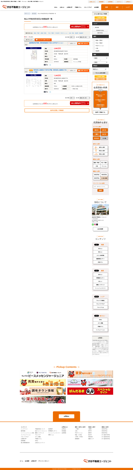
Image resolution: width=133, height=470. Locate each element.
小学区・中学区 (79, 436)
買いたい (100, 252)
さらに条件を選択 (100, 73)
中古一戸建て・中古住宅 (53, 33)
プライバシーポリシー (43, 461)
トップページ (24, 429)
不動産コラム (78, 7)
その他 (104, 138)
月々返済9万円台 (106, 438)
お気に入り (92, 1)
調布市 (96, 130)
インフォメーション (100, 330)
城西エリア (91, 438)
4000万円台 (104, 174)
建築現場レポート (100, 258)
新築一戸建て (98, 40)
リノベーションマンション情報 (27, 432)
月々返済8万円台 (106, 436)
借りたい (100, 274)
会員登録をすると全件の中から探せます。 (61, 27)
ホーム (21, 461)
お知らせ (62, 7)
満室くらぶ (51, 434)
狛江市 (104, 134)
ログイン (119, 1)
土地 (95, 48)
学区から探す (102, 154)
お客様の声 (69, 7)
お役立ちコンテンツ (40, 442)
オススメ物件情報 (100, 255)
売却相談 (64, 431)
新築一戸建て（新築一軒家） (40, 33)
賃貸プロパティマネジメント (41, 430)
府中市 (104, 130)
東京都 (96, 27)
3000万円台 (96, 174)
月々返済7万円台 (106, 434)
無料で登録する (100, 112)
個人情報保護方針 (25, 442)
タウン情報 (100, 323)
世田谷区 (96, 138)
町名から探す (102, 150)
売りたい (100, 248)
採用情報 (23, 440)
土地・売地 (71, 33)
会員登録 (110, 1)
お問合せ (128, 1)
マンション (104, 166)
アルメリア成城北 (100, 300)
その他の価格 (104, 178)
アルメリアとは (100, 307)
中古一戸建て (98, 43)
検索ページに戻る (100, 20)
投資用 (96, 51)
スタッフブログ (88, 7)
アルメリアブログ (100, 304)
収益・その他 (78, 434)
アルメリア (38, 434)
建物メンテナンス (100, 284)
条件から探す (102, 147)
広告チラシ (100, 262)
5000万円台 (96, 178)
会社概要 (96, 7)
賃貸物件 (50, 429)
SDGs (55, 7)
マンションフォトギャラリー (100, 288)
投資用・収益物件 (79, 33)
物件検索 (23, 431)
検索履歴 (101, 1)
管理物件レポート (100, 278)
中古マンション (64, 33)
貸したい (100, 281)
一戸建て (77, 429)
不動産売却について (40, 429)
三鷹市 (96, 134)
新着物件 (77, 438)
